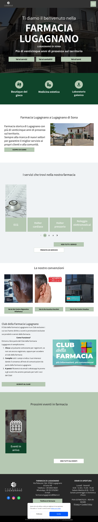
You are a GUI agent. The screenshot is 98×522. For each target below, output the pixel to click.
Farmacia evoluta (67, 519)
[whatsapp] (18, 498)
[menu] (93, 4)
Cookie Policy (86, 504)
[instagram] (13, 498)
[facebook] (8, 498)
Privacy (77, 504)
